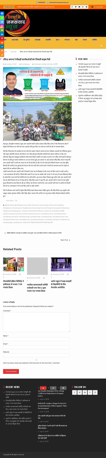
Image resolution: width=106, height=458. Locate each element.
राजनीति (48, 40)
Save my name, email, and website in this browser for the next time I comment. (31, 363)
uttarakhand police (60, 214)
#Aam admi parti (33, 205)
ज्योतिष (94, 40)
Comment (7, 311)
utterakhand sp (25, 219)
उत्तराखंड (37, 40)
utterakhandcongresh (37, 219)
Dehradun (37, 64)
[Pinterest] (2, 38)
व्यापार (85, 40)
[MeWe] (2, 47)
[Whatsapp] (2, 18)
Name (5, 336)
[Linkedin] (2, 34)
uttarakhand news (47, 214)
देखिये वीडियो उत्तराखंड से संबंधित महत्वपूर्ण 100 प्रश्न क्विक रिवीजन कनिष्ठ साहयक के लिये (34, 233)
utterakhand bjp (35, 217)
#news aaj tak (44, 205)
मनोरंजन (67, 40)
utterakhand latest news (11, 219)
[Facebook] (2, 13)
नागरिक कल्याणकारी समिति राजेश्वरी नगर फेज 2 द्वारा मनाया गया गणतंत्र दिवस (37, 288)
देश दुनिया (26, 40)
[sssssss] (37, 101)
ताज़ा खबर (15, 40)
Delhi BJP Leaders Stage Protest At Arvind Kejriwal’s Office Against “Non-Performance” (52, 405)
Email (5, 344)
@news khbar (9, 205)
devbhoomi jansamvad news (12, 214)
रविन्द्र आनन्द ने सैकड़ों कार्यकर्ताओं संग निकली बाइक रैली (38, 222)
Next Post (64, 240)
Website (6, 352)
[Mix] (2, 51)
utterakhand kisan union (60, 217)
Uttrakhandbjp (7, 222)
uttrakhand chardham (52, 219)
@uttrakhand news (20, 205)
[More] (2, 55)
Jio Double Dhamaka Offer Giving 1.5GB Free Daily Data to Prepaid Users (51, 393)
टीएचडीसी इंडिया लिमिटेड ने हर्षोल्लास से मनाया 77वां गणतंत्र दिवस (13, 284)
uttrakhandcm (17, 222)
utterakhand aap (24, 217)
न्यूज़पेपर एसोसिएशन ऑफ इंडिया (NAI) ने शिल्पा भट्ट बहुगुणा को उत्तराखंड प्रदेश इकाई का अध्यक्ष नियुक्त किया (90, 98)
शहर (57, 40)
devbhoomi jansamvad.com (31, 214)
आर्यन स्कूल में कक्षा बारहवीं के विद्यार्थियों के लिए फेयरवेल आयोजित (61, 284)
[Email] (2, 30)
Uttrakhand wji (64, 219)
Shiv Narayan (25, 64)
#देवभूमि (61, 211)
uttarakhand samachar (10, 217)
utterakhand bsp (46, 217)
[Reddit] (2, 42)
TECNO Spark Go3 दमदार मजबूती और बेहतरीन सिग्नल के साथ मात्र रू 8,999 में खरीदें (89, 67)
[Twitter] (2, 22)
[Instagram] (2, 26)
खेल (76, 40)
